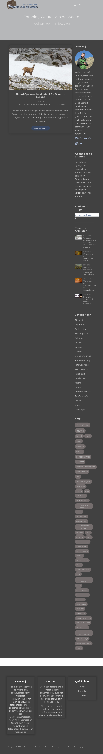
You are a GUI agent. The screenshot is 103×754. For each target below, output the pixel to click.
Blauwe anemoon (83, 618)
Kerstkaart (80, 373)
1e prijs (79, 490)
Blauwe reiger (82, 627)
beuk (78, 585)
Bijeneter (80, 609)
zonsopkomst (83, 456)
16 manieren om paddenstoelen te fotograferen (89, 285)
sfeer (78, 440)
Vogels (78, 404)
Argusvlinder (81, 520)
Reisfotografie (57, 104)
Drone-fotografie (83, 355)
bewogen (80, 599)
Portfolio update (83, 391)
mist (88, 435)
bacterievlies (81, 546)
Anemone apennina (84, 505)
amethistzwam (82, 500)
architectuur (81, 516)
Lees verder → (40, 128)
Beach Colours (82, 560)
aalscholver (81, 495)
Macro (35, 104)
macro (80, 429)
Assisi (88, 532)
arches (79, 511)
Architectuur (81, 329)
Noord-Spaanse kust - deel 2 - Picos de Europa (40, 95)
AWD (89, 537)
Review (78, 399)
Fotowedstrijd (82, 364)
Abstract (79, 320)
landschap (82, 423)
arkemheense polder (84, 526)
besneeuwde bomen (84, 580)
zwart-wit (80, 485)
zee (78, 476)
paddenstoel (82, 471)
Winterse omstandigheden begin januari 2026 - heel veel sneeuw (90, 242)
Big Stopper (81, 604)
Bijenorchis (80, 613)
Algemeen (80, 324)
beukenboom (82, 590)
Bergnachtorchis (83, 569)
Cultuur (78, 346)
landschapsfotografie (85, 466)
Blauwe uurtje (82, 639)
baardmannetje (82, 541)
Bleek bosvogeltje (83, 643)
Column (79, 338)
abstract (80, 461)
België (79, 565)
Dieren (44, 104)
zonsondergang (83, 480)
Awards (82, 696)
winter (79, 450)
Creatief (79, 342)
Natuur (78, 386)
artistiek (79, 532)
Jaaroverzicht (81, 368)
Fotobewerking (82, 360)
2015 (87, 490)
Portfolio (82, 691)
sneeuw (80, 445)
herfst (79, 435)
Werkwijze (80, 408)
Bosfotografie (81, 333)
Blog (82, 687)
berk (78, 574)
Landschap (24, 104)
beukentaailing (82, 595)
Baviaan (79, 555)
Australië (79, 537)
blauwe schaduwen (84, 633)
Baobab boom (82, 551)
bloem (79, 648)
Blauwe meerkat (83, 623)
